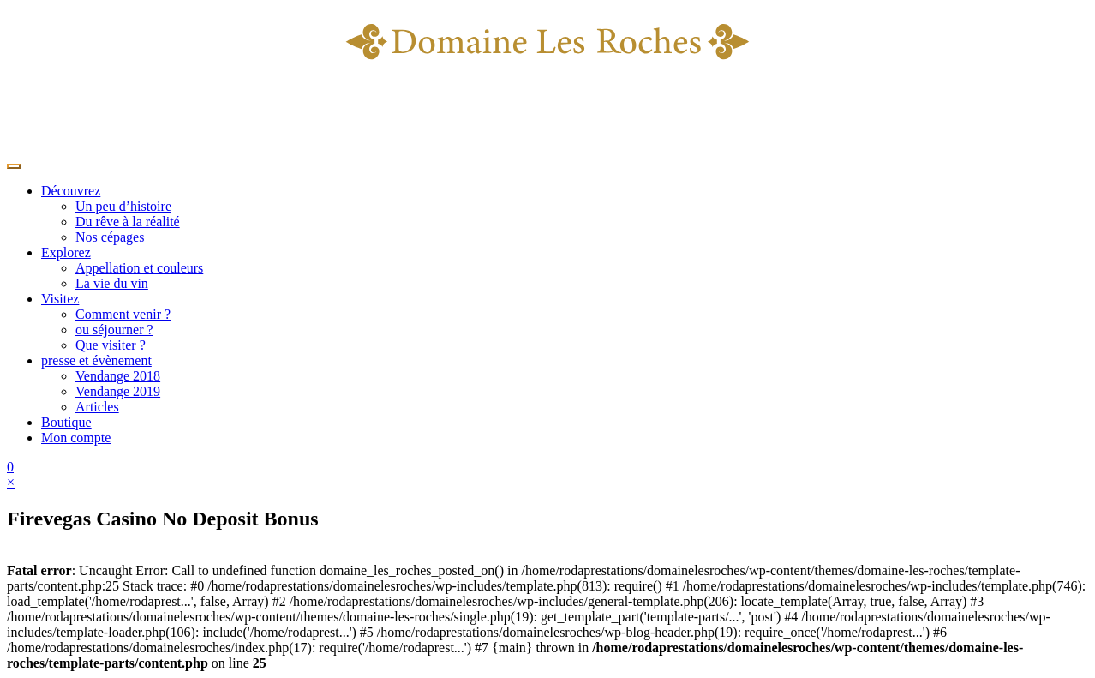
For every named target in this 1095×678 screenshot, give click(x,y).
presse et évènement (96, 360)
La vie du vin (111, 283)
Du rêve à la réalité (127, 221)
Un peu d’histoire (123, 206)
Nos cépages (109, 237)
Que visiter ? (110, 345)
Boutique (66, 422)
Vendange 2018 (117, 376)
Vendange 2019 (117, 391)
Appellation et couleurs (139, 268)
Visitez (60, 298)
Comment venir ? (123, 314)
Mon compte (76, 437)
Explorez (66, 252)
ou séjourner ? (114, 329)
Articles (97, 406)
